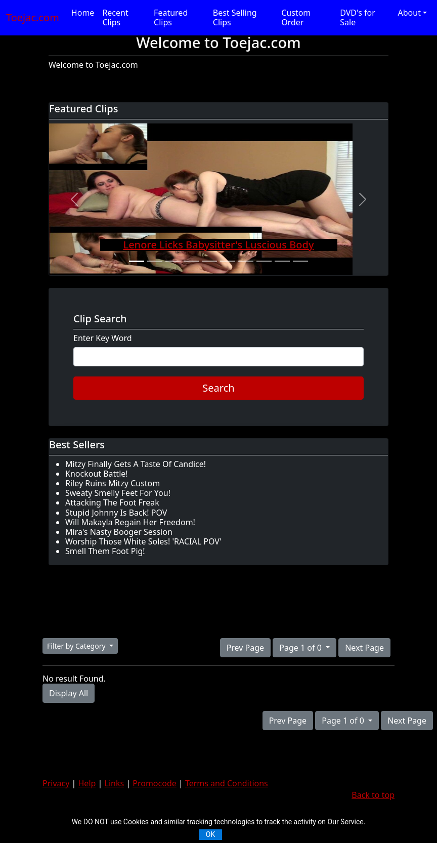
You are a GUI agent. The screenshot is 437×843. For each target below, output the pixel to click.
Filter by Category (77, 646)
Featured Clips (171, 17)
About (409, 12)
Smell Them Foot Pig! (105, 551)
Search (218, 388)
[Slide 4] (191, 261)
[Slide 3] (173, 261)
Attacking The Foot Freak (112, 502)
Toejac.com (32, 17)
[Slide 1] (136, 261)
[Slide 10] (300, 261)
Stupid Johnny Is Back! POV (116, 512)
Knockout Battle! (96, 473)
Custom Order (296, 17)
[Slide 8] (264, 261)
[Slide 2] (154, 261)
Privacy (55, 783)
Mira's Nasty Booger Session (118, 531)
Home (83, 12)
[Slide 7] (245, 261)
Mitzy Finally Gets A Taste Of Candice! (135, 464)
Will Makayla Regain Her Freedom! (130, 522)
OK (210, 834)
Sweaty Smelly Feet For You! (117, 492)
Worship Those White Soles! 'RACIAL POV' (143, 541)
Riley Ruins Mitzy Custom (112, 483)
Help (87, 783)
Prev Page (245, 647)
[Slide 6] (227, 261)
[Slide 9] (282, 261)
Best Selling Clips (235, 17)
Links (114, 783)
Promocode (155, 783)
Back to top (373, 794)
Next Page (364, 647)
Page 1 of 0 (301, 647)
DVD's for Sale (357, 17)
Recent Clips (115, 17)
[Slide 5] (209, 261)
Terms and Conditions (226, 783)
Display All (68, 693)
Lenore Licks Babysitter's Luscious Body (218, 244)
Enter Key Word (102, 338)
